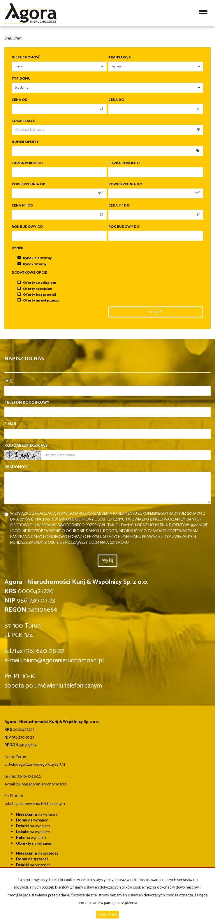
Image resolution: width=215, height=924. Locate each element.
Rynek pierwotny (34, 258)
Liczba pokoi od (27, 163)
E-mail (10, 424)
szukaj (156, 311)
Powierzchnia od (28, 184)
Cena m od (22, 205)
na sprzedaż (37, 853)
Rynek (17, 248)
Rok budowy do (124, 226)
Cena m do (119, 205)
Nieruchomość (26, 57)
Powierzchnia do (125, 184)
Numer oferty (25, 142)
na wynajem (37, 814)
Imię (8, 381)
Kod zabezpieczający (26, 446)
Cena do (116, 100)
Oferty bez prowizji (36, 295)
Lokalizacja (23, 121)
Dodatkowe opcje (29, 272)
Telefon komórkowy (26, 403)
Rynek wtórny (31, 264)
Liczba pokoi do (124, 163)
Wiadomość (16, 467)
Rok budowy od (27, 226)
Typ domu (21, 78)
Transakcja (119, 57)
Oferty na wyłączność (38, 300)
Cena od (19, 100)
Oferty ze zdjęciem (36, 283)
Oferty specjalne (34, 289)
